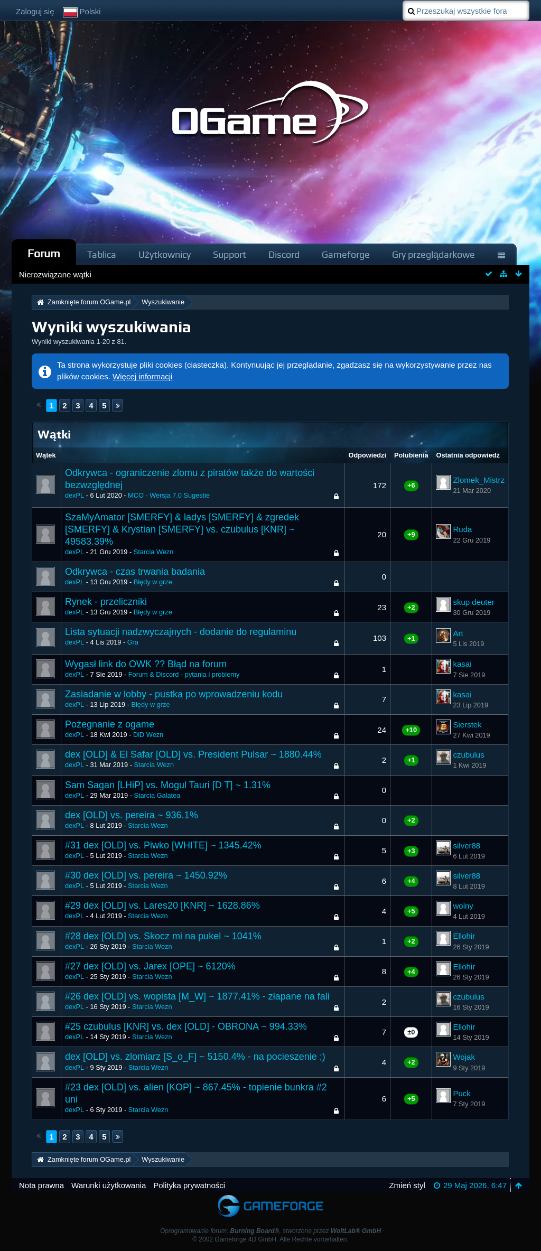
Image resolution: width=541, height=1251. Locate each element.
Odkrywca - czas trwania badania (135, 571)
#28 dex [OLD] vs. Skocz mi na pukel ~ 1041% (163, 936)
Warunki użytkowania (108, 1185)
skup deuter (473, 602)
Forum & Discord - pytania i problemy (183, 674)
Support (229, 254)
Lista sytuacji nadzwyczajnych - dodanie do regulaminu (180, 632)
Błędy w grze (153, 582)
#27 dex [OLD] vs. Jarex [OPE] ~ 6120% (150, 966)
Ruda (462, 529)
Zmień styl (407, 1185)
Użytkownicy (164, 254)
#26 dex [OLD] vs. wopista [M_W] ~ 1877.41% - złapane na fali (197, 996)
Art (458, 633)
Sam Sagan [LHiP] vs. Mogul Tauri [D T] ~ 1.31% (167, 785)
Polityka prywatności (189, 1185)
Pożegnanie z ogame (109, 724)
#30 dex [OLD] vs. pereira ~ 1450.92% (146, 875)
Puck (461, 1093)
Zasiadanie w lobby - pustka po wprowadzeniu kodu (174, 694)
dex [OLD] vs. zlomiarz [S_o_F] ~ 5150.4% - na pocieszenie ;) (195, 1056)
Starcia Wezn (154, 552)
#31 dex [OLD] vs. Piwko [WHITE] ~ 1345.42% (163, 845)
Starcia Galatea (157, 795)
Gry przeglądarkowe (433, 254)
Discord (284, 254)
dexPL (74, 495)
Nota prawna (41, 1185)
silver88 (466, 845)
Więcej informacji (142, 376)
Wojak (463, 1056)
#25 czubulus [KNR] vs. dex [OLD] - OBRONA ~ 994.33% (186, 1026)
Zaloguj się (35, 11)
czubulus (468, 754)
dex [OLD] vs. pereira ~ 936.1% (131, 815)
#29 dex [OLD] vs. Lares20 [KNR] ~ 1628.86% (162, 905)
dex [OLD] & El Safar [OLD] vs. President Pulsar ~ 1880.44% (193, 754)
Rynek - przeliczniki (106, 601)
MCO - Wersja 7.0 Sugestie (169, 495)
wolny (463, 905)
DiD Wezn (148, 735)
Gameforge (346, 254)
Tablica (101, 254)
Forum (43, 253)
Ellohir (464, 935)
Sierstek (467, 724)
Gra (132, 642)
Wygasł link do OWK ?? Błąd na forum (146, 664)
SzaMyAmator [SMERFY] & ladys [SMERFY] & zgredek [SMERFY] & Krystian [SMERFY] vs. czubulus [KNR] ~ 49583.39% (182, 529)
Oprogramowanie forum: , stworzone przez (270, 1231)
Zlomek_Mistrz (479, 479)
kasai (462, 663)
